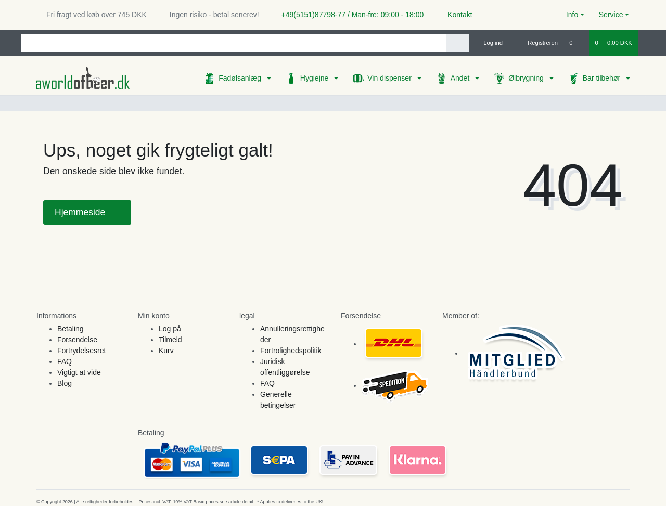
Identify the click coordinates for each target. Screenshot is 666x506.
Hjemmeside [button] (87, 212)
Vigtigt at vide (79, 372)
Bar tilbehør (602, 78)
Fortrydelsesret (81, 350)
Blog (64, 383)
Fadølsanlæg (241, 78)
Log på (170, 329)
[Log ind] (489, 43)
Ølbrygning (527, 78)
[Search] (457, 43)
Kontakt (455, 14)
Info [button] (572, 14)
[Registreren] (536, 43)
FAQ (64, 361)
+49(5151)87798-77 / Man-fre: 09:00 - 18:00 (349, 14)
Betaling (70, 329)
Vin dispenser (390, 78)
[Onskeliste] (576, 43)
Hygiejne (315, 78)
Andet (461, 78)
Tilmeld (170, 339)
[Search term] (233, 43)
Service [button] (611, 14)
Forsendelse (77, 339)
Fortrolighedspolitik (291, 350)
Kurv (166, 350)
